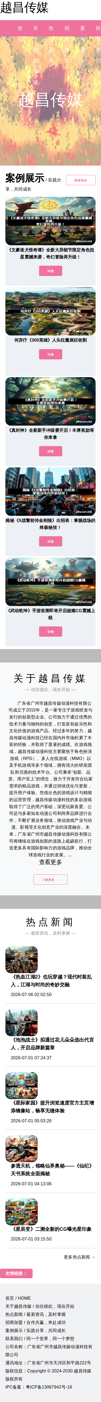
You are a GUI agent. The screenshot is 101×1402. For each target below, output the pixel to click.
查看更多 (50, 862)
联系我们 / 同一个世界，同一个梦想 (39, 1338)
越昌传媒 (24, 7)
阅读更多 (80, 180)
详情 (50, 271)
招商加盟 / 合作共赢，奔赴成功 (35, 1322)
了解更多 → (50, 879)
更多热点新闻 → (80, 1257)
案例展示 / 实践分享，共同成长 (35, 1330)
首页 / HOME (18, 1298)
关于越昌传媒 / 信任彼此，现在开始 (39, 1306)
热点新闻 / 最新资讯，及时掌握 (35, 1314)
